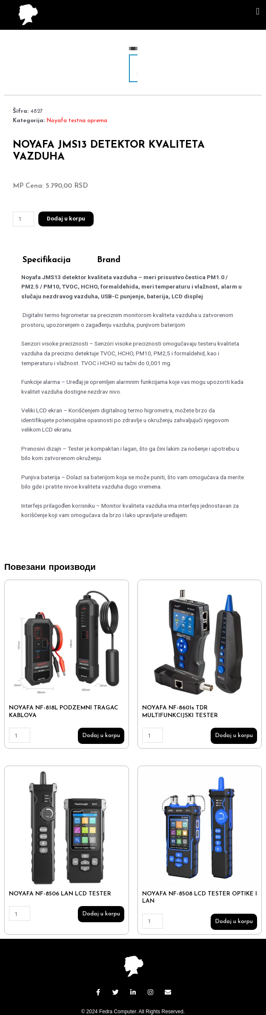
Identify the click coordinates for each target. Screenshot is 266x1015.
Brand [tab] (108, 233)
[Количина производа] (23, 191)
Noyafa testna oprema (76, 93)
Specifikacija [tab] (47, 233)
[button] (258, 11)
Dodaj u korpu (66, 190)
